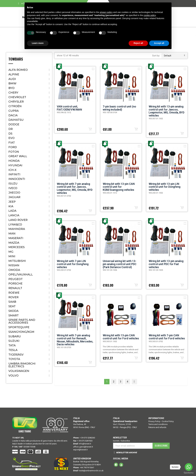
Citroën (15, 106)
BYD (11, 88)
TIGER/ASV (16, 354)
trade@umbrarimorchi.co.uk (91, 470)
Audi (12, 79)
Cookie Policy (168, 421)
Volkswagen (18, 371)
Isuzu (12, 183)
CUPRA (13, 110)
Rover (13, 297)
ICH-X (12, 170)
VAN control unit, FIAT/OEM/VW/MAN (69, 108)
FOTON (13, 151)
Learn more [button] (37, 43)
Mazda (13, 242)
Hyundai (15, 165)
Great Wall (17, 156)
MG (10, 251)
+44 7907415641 (87, 467)
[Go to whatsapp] (188, 467)
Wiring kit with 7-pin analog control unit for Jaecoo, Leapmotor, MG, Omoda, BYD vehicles (74, 188)
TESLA (12, 350)
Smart (13, 315)
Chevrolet (17, 97)
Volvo (13, 375)
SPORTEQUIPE (18, 327)
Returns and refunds (157, 427)
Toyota (14, 359)
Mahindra (16, 229)
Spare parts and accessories (21, 321)
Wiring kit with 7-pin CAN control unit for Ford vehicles (167, 337)
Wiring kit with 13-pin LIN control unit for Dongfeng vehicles (164, 187)
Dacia (13, 115)
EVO (11, 138)
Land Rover (18, 220)
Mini (11, 256)
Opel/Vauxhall (20, 274)
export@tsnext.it (80, 449)
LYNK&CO (15, 224)
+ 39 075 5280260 (87, 438)
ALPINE (13, 74)
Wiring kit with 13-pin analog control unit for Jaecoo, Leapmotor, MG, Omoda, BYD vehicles (166, 111)
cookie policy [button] (150, 15)
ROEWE (13, 292)
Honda (14, 160)
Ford (12, 147)
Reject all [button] (138, 43)
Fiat (11, 142)
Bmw (12, 83)
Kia (10, 206)
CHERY (13, 92)
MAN (11, 233)
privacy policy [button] (106, 12)
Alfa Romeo (18, 69)
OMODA (14, 270)
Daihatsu (16, 119)
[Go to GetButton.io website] (189, 473)
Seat (12, 306)
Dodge (13, 124)
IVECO (12, 188)
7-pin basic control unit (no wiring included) (119, 108)
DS (10, 133)
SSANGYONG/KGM (21, 331)
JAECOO (14, 192)
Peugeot (15, 279)
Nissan (13, 265)
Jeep (12, 201)
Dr (10, 129)
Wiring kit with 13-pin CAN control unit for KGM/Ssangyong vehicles (119, 187)
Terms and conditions (158, 424)
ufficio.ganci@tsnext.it (83, 447)
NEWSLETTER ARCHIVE (126, 452)
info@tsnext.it (85, 444)
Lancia (13, 215)
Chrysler (16, 101)
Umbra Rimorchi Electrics (22, 365)
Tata (12, 345)
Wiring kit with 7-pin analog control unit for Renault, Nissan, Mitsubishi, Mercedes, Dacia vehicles (75, 340)
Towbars (15, 59)
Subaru (14, 336)
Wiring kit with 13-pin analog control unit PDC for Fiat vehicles (166, 264)
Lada (12, 210)
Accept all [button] (159, 43)
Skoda (13, 311)
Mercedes (16, 247)
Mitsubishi (17, 261)
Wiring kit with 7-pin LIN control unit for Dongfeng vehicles (73, 264)
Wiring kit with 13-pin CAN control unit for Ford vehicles (121, 337)
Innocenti (16, 179)
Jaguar (14, 197)
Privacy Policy (154, 421)
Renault (15, 288)
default (174, 55)
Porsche (15, 283)
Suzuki (13, 340)
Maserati (15, 238)
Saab (12, 301)
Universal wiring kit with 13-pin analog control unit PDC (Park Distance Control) (119, 264)
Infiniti (14, 174)
